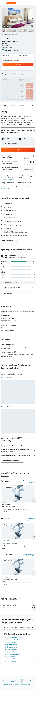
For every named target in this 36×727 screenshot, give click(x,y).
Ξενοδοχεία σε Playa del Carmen (13, 652)
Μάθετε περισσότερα (8, 179)
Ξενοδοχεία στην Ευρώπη (25, 680)
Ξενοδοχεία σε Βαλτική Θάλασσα (11, 684)
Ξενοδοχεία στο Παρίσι (11, 656)
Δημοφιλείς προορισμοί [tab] (10, 627)
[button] (3, 2)
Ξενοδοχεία (14, 680)
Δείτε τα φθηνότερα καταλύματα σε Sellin (29, 519)
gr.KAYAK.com (6, 680)
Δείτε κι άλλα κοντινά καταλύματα (29, 481)
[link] (32, 156)
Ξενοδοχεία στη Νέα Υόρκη (12, 659)
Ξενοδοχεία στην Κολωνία (11, 647)
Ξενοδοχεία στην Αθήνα (11, 642)
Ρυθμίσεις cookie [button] (5, 189)
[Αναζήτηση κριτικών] (19, 282)
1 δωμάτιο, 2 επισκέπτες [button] (11, 60)
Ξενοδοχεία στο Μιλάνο (11, 644)
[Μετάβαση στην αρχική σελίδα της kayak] (11, 3)
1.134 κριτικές (15, 50)
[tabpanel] (18, 647)
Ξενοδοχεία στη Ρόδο (10, 661)
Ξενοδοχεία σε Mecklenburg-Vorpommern (17, 683)
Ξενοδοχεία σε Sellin (25, 684)
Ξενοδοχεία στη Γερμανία (17, 681)
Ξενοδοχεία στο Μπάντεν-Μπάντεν (14, 637)
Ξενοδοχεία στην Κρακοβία (12, 640)
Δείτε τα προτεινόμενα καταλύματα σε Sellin (29, 555)
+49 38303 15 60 (7, 48)
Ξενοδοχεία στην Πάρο (11, 649)
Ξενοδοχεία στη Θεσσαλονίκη (12, 654)
